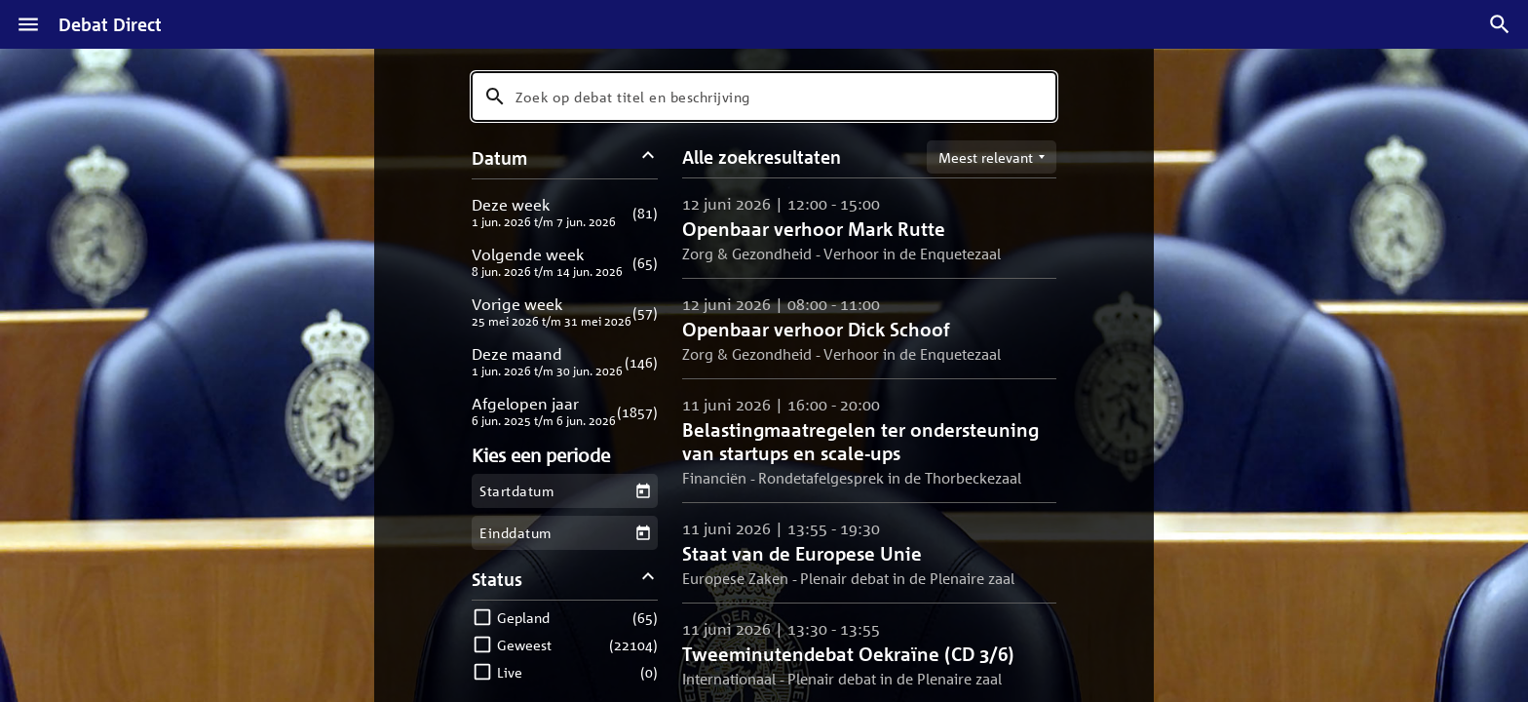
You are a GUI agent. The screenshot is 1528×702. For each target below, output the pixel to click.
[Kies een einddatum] (643, 533)
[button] (565, 212)
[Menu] (28, 24)
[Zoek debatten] (1499, 24)
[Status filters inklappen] (648, 579)
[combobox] (764, 96)
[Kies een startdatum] (643, 491)
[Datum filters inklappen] (648, 157)
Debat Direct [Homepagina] (110, 24)
